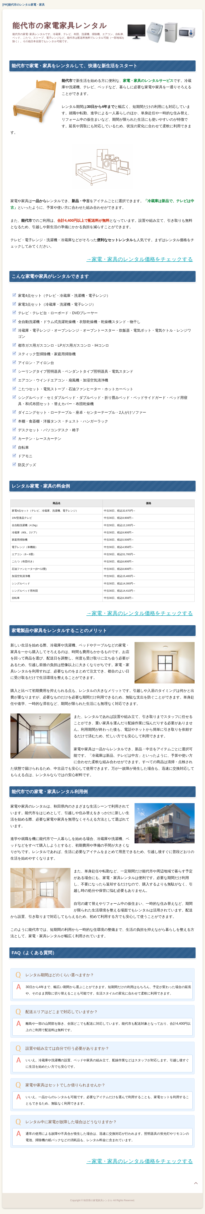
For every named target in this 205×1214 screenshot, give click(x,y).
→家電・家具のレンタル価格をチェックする (139, 259)
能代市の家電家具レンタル (59, 25)
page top (196, 1183)
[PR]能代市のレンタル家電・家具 (23, 4)
